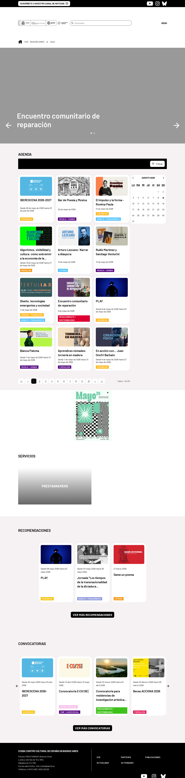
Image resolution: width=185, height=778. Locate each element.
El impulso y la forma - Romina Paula (110, 182)
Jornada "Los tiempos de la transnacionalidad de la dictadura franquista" (92, 562)
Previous (8, 105)
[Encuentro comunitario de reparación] (62, 100)
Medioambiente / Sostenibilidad (67, 299)
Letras (63, 250)
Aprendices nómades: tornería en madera (72, 333)
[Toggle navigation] (157, 144)
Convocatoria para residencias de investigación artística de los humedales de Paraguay (110, 675)
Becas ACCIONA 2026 (146, 671)
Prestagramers (55, 466)
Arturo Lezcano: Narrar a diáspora (73, 232)
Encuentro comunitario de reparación (58, 100)
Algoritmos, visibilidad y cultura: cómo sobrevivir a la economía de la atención (36, 234)
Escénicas (26, 199)
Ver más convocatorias (92, 708)
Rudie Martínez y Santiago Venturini (108, 232)
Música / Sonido (67, 199)
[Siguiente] (163, 158)
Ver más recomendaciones (92, 595)
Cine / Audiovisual (69, 692)
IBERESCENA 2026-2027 (35, 180)
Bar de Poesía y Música (72, 180)
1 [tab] (91, 113)
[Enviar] (72, 13)
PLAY (99, 281)
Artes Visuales (68, 687)
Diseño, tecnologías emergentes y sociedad (35, 283)
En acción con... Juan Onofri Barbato (109, 333)
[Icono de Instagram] (157, 3)
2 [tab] (94, 113)
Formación (64, 347)
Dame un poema (124, 555)
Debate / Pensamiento (108, 199)
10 (89, 361)
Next (176, 105)
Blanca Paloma (29, 331)
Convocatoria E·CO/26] (73, 671)
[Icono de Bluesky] (164, 3)
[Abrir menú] (164, 13)
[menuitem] (107, 737)
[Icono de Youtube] (150, 3)
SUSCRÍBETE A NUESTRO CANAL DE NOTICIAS (44, 3)
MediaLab (26, 250)
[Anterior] (133, 158)
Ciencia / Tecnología (32, 295)
